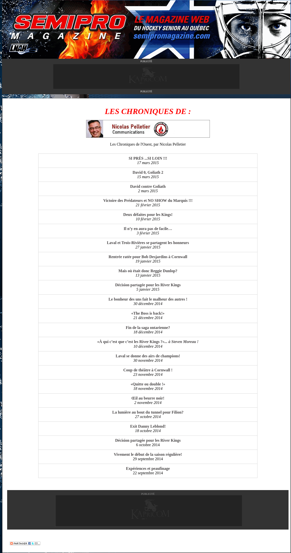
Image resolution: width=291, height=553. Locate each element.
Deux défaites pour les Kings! (148, 214)
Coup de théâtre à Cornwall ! (147, 370)
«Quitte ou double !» (148, 384)
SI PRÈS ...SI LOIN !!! (148, 158)
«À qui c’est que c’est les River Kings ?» (148, 342)
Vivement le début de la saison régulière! (148, 454)
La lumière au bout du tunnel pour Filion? (147, 412)
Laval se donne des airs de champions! (148, 356)
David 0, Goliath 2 (147, 172)
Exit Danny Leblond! (148, 426)
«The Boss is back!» (147, 313)
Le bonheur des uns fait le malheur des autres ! (148, 299)
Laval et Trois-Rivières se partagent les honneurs (148, 243)
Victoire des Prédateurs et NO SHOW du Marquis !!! (148, 200)
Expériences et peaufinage (148, 468)
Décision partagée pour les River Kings (148, 285)
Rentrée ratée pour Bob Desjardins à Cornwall (148, 257)
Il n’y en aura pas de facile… (148, 229)
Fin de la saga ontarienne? (148, 327)
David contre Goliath (148, 186)
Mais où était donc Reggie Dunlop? (147, 271)
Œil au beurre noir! (147, 398)
